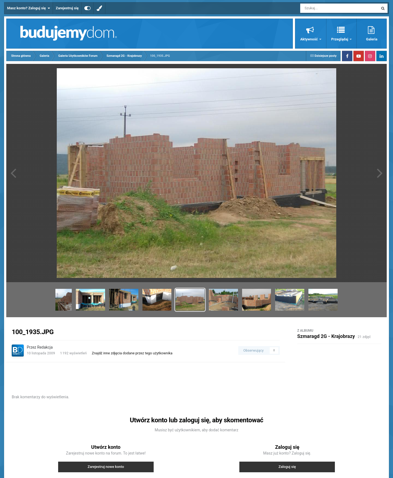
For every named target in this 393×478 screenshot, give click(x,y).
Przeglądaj (340, 39)
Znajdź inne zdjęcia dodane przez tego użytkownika (132, 353)
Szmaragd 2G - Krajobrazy (326, 336)
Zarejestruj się (67, 8)
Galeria (371, 39)
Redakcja (45, 347)
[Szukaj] (327, 8)
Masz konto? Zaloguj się (28, 8)
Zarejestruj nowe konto (106, 467)
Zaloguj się (287, 467)
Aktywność (309, 39)
